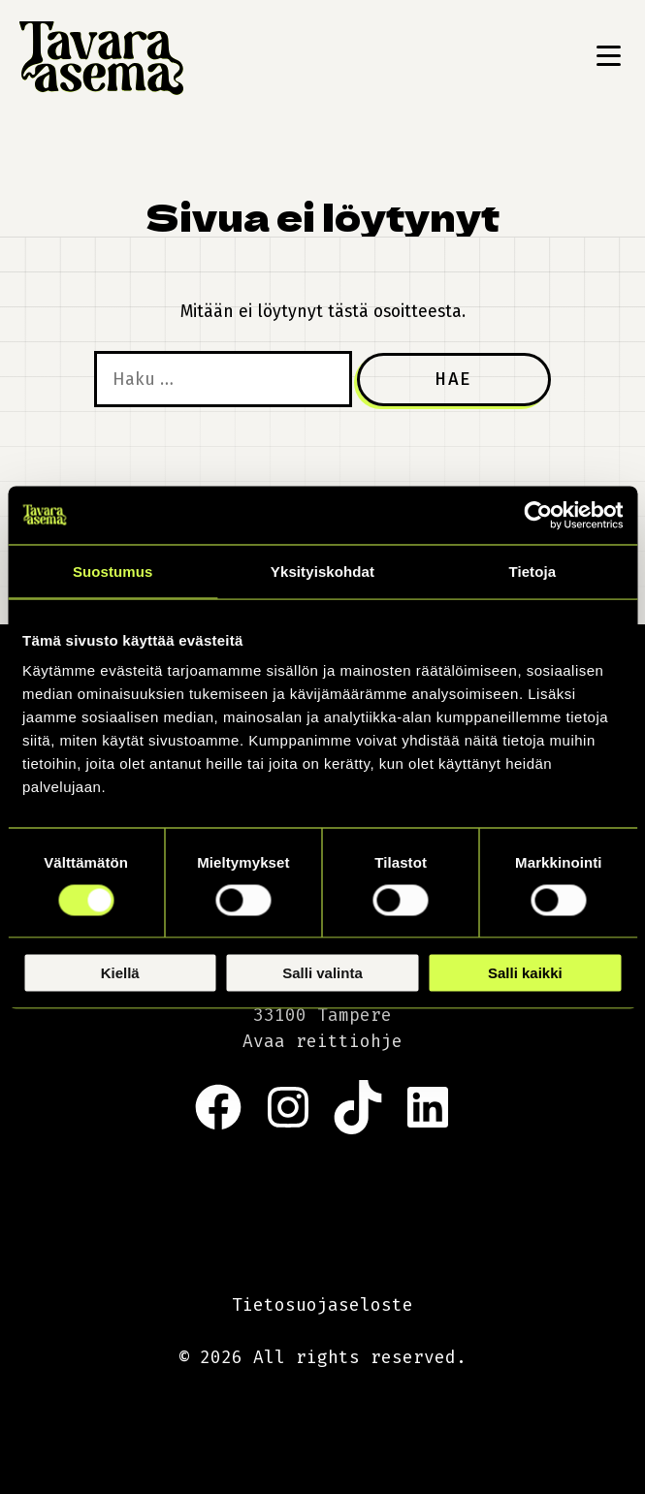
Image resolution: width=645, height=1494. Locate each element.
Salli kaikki (525, 973)
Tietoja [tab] (532, 570)
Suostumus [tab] (113, 570)
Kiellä (120, 973)
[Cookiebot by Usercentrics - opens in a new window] (538, 514)
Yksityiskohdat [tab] (322, 570)
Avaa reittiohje (322, 1041)
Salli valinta (322, 973)
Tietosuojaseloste (322, 1305)
